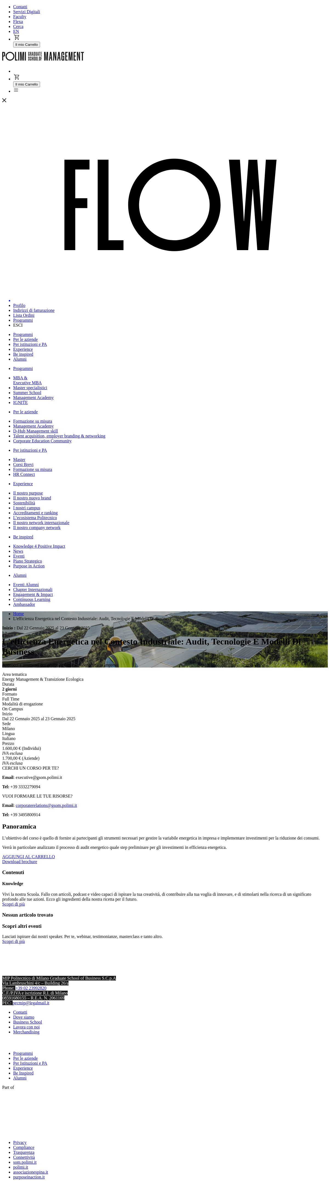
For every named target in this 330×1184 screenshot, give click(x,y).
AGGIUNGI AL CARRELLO (28, 856)
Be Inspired (23, 1073)
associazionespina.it (30, 1172)
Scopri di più (13, 904)
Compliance (23, 1147)
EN (16, 31)
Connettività (24, 1157)
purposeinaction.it (29, 1177)
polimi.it (20, 1167)
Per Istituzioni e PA (30, 1063)
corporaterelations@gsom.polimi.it (46, 805)
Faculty (19, 16)
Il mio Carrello (26, 45)
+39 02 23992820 (30, 988)
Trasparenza (24, 1152)
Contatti (20, 6)
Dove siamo (23, 1017)
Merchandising (26, 1032)
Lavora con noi (26, 1027)
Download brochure (19, 861)
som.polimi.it (24, 1162)
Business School (27, 1022)
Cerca (18, 26)
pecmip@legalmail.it (31, 1003)
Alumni (20, 1078)
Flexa (18, 21)
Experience (23, 1068)
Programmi (23, 1053)
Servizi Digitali (26, 11)
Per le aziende (25, 1058)
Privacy (20, 1142)
